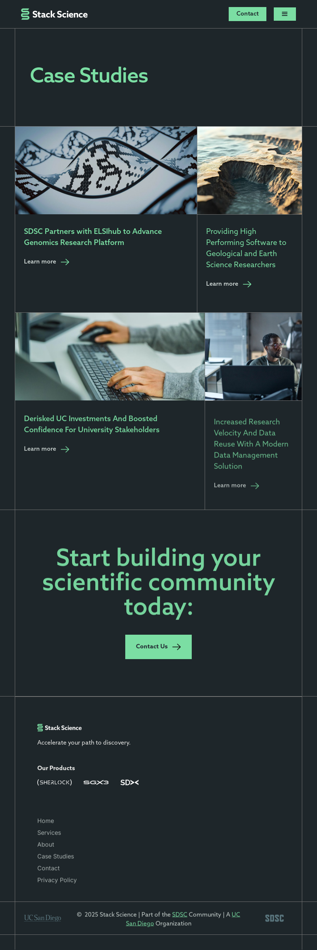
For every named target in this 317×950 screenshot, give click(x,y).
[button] (285, 14)
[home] (54, 14)
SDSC (179, 917)
